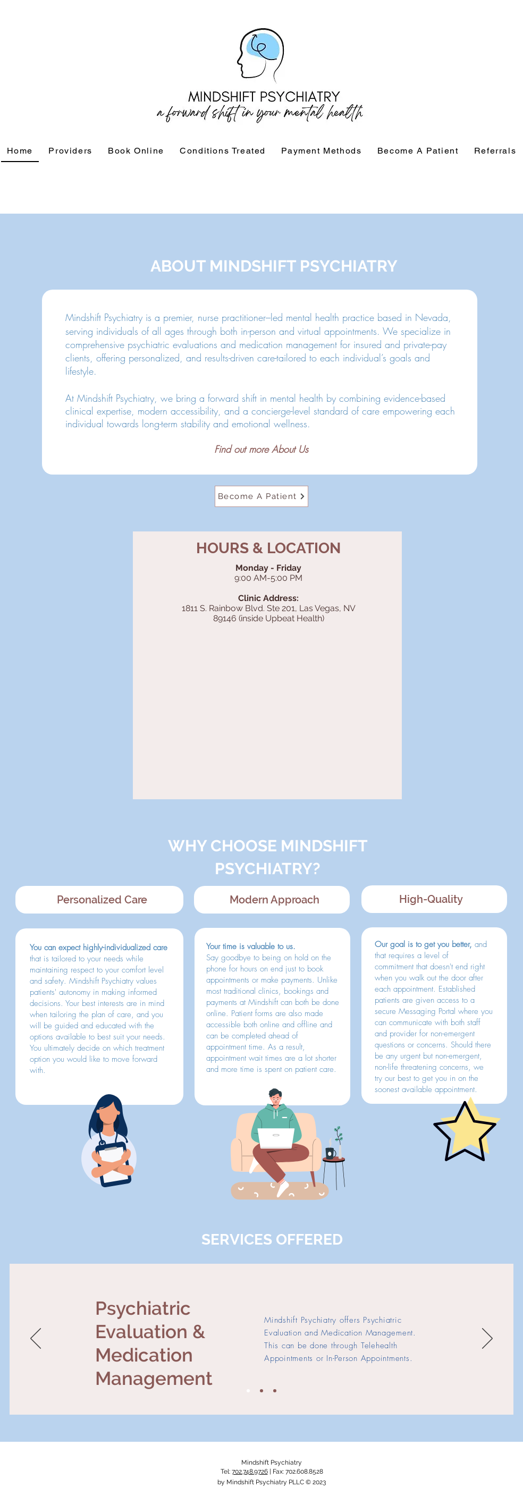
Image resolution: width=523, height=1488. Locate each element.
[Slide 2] (261, 1390)
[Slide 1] (248, 1390)
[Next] (487, 1339)
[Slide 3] (274, 1390)
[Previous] (35, 1339)
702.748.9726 (250, 1471)
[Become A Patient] (261, 496)
